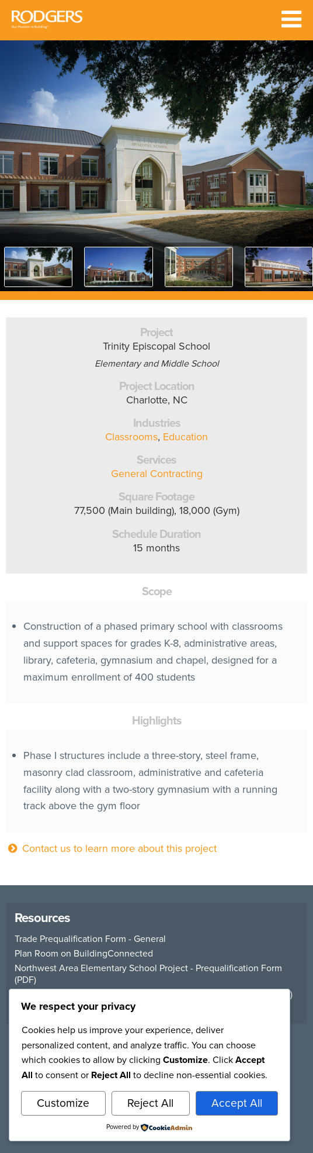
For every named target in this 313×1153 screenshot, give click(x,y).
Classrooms (131, 436)
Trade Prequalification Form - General (90, 939)
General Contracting (157, 473)
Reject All (150, 1103)
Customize (63, 1103)
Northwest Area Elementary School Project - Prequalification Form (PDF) (148, 974)
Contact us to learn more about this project (111, 848)
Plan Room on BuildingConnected (84, 953)
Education (185, 436)
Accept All (236, 1103)
